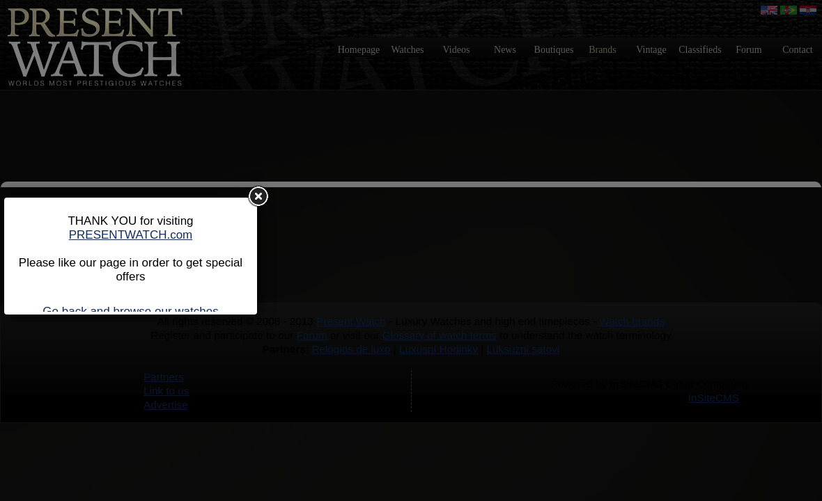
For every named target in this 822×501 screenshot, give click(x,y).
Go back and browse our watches (130, 311)
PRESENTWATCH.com (131, 234)
